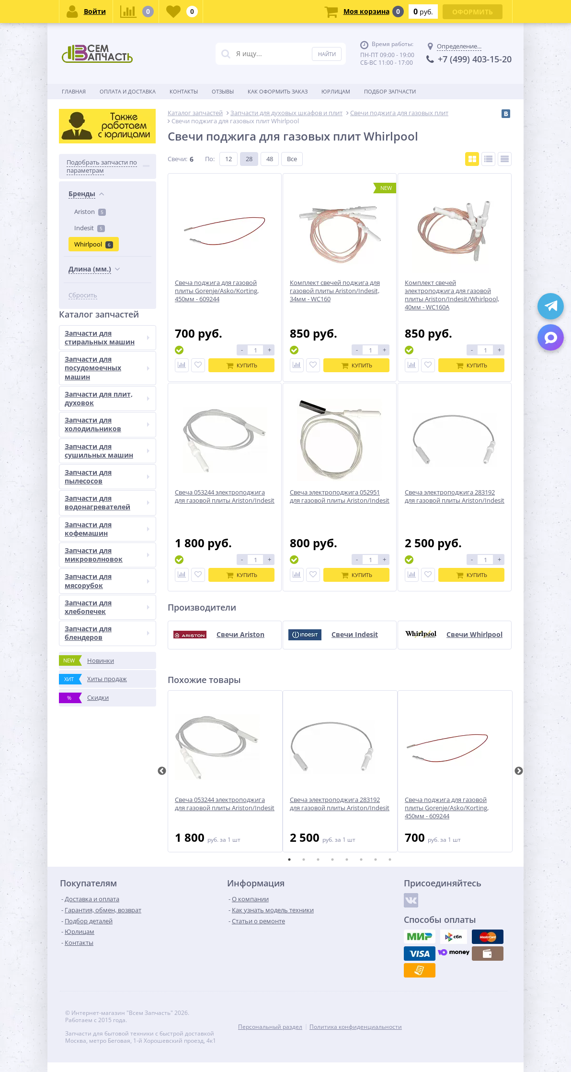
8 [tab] (390, 859)
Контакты (184, 91)
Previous (162, 771)
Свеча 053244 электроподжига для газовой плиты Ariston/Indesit (224, 804)
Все (292, 158)
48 (269, 158)
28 (249, 158)
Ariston (90, 211)
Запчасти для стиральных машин (107, 337)
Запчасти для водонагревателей (107, 502)
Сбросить (83, 295)
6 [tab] (361, 859)
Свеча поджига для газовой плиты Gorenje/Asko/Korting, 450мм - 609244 (447, 808)
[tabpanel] (225, 771)
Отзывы (223, 91)
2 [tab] (303, 859)
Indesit (89, 228)
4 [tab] (332, 859)
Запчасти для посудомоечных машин (107, 367)
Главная (74, 91)
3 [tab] (318, 859)
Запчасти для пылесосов (107, 476)
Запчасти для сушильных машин (107, 450)
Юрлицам (335, 91)
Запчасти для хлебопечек (107, 607)
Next (519, 771)
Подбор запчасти (390, 91)
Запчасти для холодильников (107, 424)
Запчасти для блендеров (107, 633)
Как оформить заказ (278, 91)
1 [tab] (289, 859)
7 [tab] (375, 859)
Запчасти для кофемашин (107, 529)
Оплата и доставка (128, 91)
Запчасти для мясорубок (107, 580)
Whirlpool (93, 244)
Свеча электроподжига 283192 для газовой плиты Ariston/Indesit (339, 804)
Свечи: (177, 158)
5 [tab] (347, 859)
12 (228, 158)
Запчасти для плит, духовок (107, 398)
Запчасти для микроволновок (107, 555)
